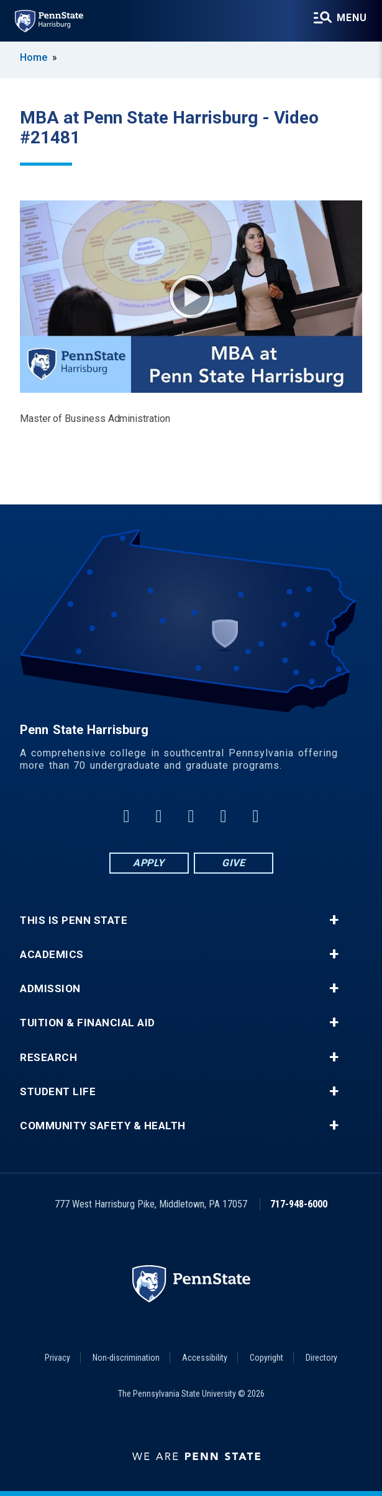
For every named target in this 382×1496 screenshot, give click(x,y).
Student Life (58, 1092)
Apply (149, 863)
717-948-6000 (298, 1204)
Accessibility (204, 1358)
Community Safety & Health (103, 1126)
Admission (50, 989)
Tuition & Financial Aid (87, 1023)
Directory (321, 1358)
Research (48, 1058)
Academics (52, 955)
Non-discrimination (126, 1358)
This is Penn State (73, 920)
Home (33, 57)
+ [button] (334, 920)
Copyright (266, 1358)
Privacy (57, 1358)
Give (233, 863)
